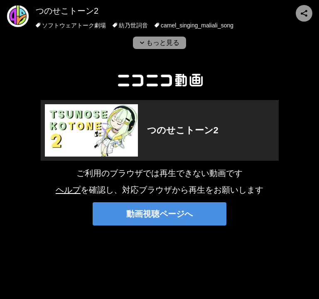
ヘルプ (68, 189)
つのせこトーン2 (67, 10)
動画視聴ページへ (159, 213)
